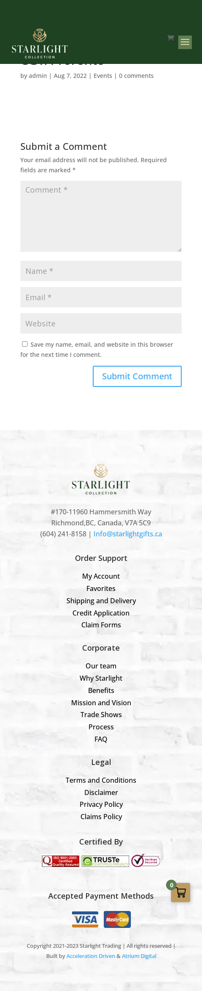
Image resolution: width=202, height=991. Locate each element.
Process (101, 727)
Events (103, 76)
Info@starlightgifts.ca (128, 533)
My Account (101, 576)
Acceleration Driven (90, 956)
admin (38, 76)
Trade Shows (101, 714)
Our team (101, 666)
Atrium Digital (139, 956)
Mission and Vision (101, 702)
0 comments (136, 76)
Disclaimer (101, 792)
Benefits (101, 690)
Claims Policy (101, 816)
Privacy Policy (101, 804)
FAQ (101, 739)
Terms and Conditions (101, 780)
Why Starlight (101, 678)
